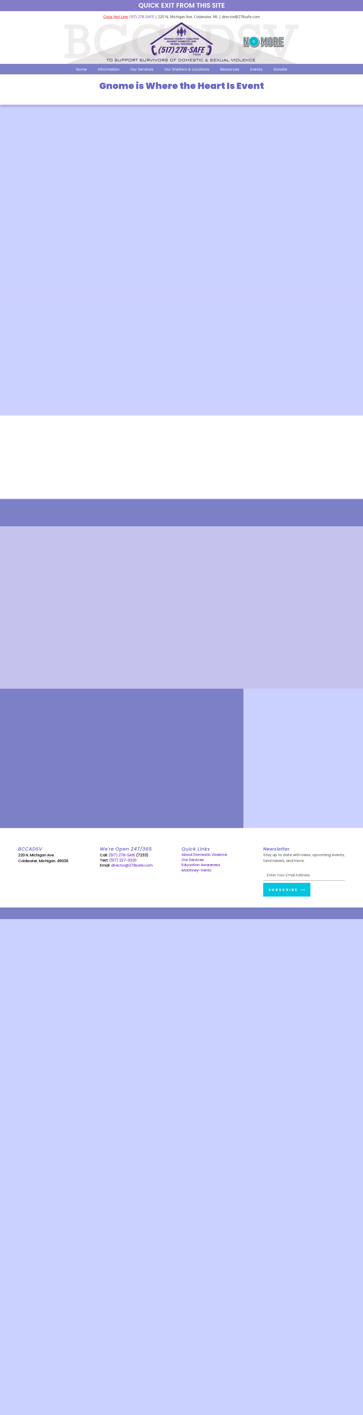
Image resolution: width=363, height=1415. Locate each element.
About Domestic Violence (204, 854)
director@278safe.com (132, 865)
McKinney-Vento (197, 870)
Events (256, 69)
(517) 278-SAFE (141, 16)
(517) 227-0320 (123, 860)
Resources (229, 69)
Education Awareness (201, 865)
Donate (280, 69)
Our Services (141, 69)
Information (108, 69)
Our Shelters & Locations (186, 69)
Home (81, 69)
